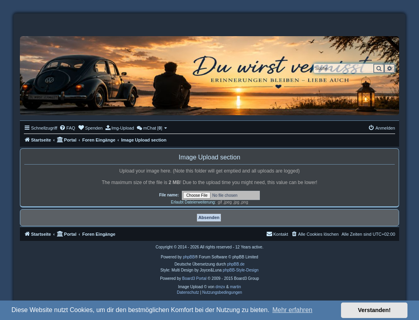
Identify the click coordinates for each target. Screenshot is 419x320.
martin (235, 287)
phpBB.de (236, 264)
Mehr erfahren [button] (292, 309)
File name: (169, 195)
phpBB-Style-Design (241, 270)
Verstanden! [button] (374, 310)
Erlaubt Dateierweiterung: (193, 202)
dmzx (220, 287)
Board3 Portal (194, 278)
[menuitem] (67, 128)
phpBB (189, 257)
